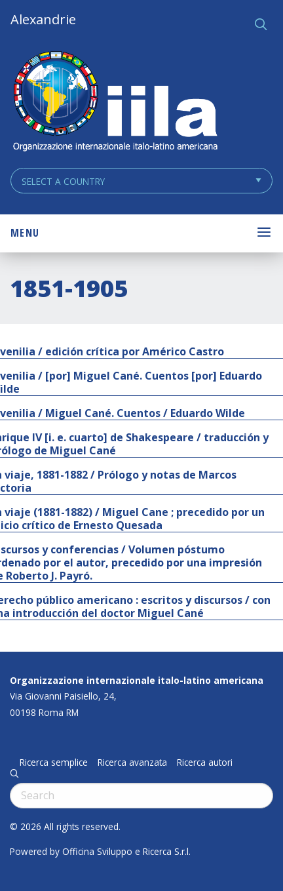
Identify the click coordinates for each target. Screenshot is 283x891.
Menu (24, 233)
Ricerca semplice (54, 762)
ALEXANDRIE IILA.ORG (114, 103)
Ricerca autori (205, 762)
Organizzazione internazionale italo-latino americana (136, 680)
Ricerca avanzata (132, 762)
